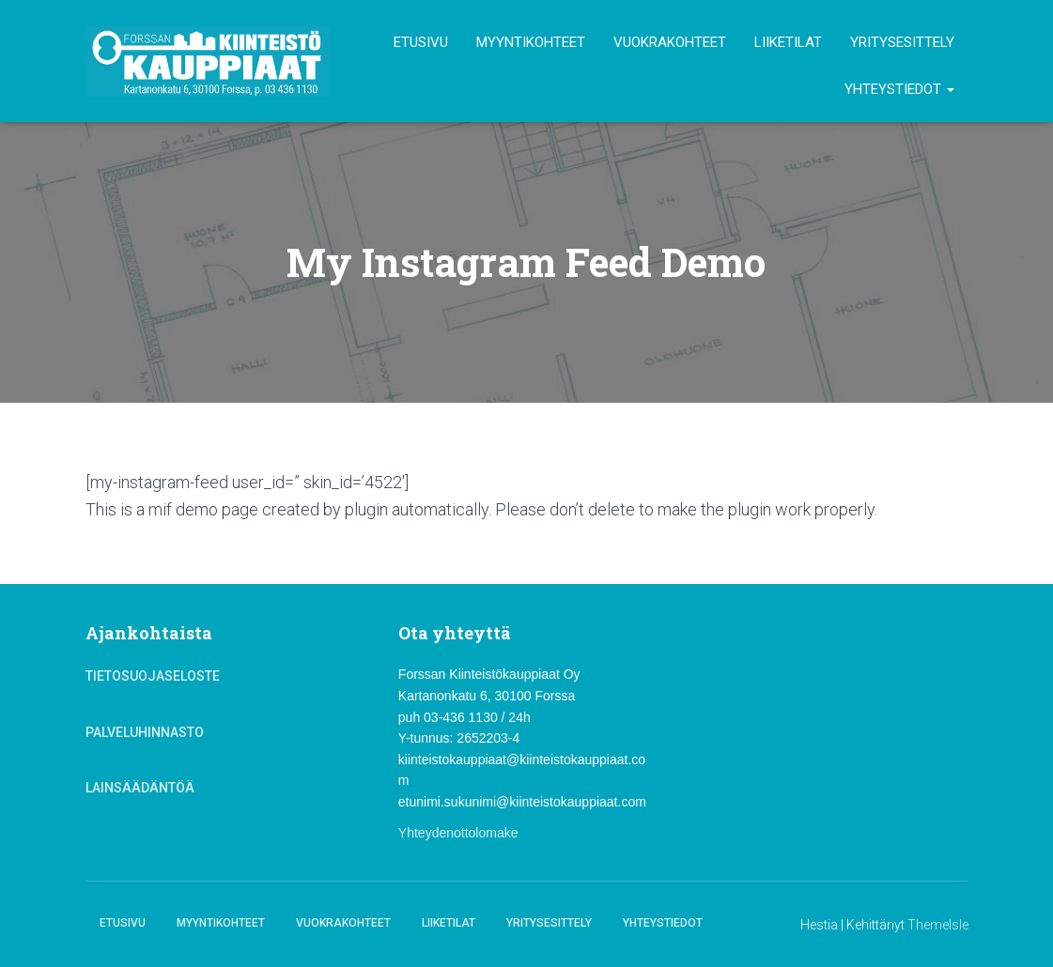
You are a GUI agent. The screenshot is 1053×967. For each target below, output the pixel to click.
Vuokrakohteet (669, 42)
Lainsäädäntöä (139, 787)
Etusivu (421, 42)
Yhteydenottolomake (458, 832)
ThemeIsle (937, 924)
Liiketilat (788, 42)
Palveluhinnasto (144, 732)
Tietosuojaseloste (152, 675)
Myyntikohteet (530, 42)
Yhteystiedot (899, 89)
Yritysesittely (902, 42)
